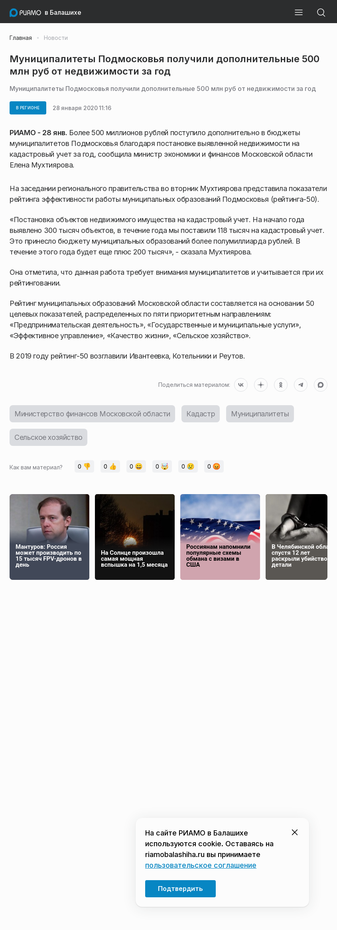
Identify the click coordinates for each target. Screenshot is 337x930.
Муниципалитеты (260, 414)
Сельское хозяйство (48, 437)
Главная (21, 38)
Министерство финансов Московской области (92, 414)
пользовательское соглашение (200, 865)
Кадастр (200, 414)
